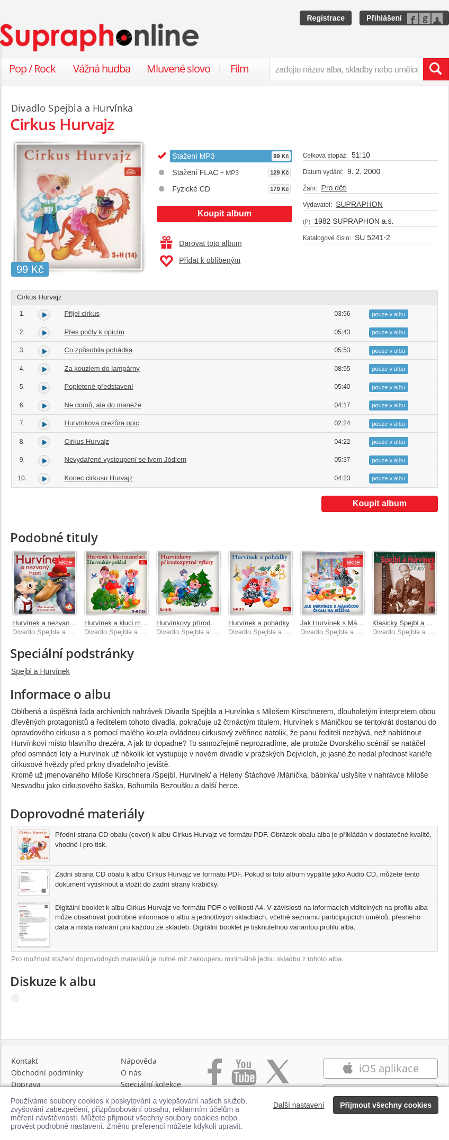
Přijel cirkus (82, 313)
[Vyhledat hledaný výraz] (436, 69)
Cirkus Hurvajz (87, 441)
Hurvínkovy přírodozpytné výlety (205, 623)
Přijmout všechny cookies (386, 1105)
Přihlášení (384, 18)
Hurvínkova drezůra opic (102, 423)
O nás (131, 1073)
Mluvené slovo (178, 68)
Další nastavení (299, 1105)
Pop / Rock (32, 68)
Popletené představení (99, 386)
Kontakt (24, 1061)
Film (239, 68)
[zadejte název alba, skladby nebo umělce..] (346, 69)
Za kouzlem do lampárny (102, 368)
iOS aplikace (380, 1068)
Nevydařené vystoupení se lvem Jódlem (126, 459)
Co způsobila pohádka (99, 350)
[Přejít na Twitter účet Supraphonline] (277, 1077)
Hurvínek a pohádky (259, 623)
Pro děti (334, 188)
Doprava (26, 1084)
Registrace (326, 18)
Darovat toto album (200, 243)
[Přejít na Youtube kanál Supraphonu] (243, 1077)
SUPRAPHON (359, 204)
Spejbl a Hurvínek (40, 671)
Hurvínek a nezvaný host (50, 623)
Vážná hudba (101, 68)
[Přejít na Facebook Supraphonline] (214, 1077)
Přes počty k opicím (94, 332)
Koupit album (224, 213)
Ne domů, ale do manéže (103, 405)
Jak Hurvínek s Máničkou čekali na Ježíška (366, 623)
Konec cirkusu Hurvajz (99, 478)
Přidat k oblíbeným (199, 261)
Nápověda (139, 1061)
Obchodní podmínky (47, 1073)
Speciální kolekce (151, 1084)
